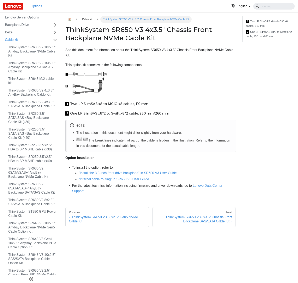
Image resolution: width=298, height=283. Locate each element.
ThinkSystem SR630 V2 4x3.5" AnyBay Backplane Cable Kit (31, 92)
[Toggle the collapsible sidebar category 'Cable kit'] (55, 40)
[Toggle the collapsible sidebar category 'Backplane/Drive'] (55, 25)
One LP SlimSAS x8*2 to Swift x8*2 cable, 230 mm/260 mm (269, 34)
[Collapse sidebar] (31, 279)
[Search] (274, 6)
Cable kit (11, 39)
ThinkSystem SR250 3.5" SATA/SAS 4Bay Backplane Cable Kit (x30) (28, 118)
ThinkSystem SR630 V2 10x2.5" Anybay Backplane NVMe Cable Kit (31, 51)
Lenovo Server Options (22, 17)
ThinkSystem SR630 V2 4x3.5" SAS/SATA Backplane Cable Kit (31, 104)
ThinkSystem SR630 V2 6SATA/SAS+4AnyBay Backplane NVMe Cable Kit (28, 172)
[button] (241, 6)
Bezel (9, 32)
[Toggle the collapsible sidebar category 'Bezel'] (55, 32)
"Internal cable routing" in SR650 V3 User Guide (114, 179)
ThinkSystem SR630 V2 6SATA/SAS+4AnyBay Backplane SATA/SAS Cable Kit (31, 188)
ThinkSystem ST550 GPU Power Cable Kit (32, 213)
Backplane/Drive (17, 25)
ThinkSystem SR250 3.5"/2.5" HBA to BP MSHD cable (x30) (30, 147)
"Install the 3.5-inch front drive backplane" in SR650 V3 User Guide (128, 173)
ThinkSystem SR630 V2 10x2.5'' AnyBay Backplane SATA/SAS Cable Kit (31, 67)
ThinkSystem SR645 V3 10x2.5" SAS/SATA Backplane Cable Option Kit (31, 259)
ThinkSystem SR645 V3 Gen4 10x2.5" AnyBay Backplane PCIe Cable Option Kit (32, 243)
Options (36, 6)
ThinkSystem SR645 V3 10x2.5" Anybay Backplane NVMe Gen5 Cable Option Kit (31, 227)
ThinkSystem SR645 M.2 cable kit (31, 81)
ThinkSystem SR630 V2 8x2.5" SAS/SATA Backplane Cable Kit (31, 202)
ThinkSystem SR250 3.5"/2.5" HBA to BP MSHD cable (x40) (30, 159)
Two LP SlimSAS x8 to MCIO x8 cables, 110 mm (267, 23)
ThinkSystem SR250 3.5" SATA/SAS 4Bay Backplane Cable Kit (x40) (28, 133)
